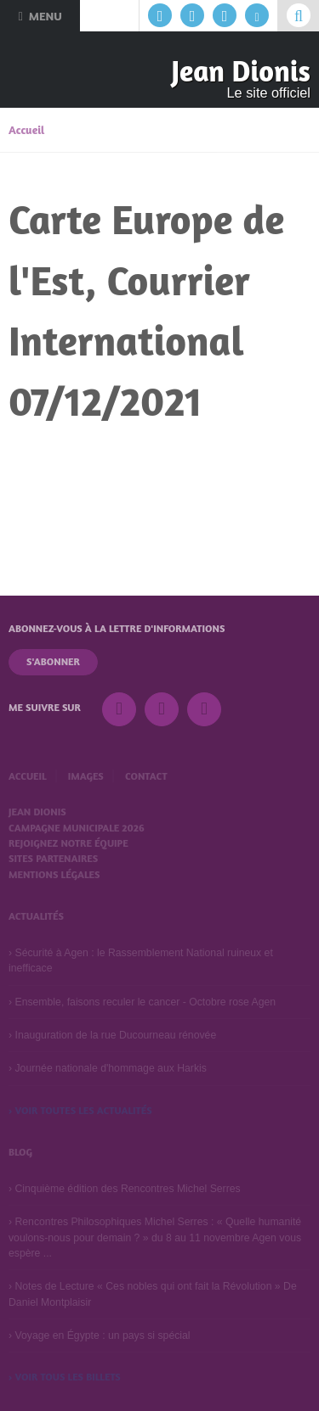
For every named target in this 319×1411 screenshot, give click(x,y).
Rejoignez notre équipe (68, 843)
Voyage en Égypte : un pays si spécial (102, 1335)
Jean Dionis (240, 70)
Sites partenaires (53, 858)
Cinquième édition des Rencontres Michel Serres (127, 1189)
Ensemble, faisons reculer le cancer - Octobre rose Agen (145, 1002)
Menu (39, 15)
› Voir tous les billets (65, 1376)
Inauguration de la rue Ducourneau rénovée (115, 1035)
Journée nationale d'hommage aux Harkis (110, 1068)
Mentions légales (54, 874)
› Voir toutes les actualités (80, 1110)
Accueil (26, 130)
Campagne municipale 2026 (77, 827)
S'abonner (53, 661)
